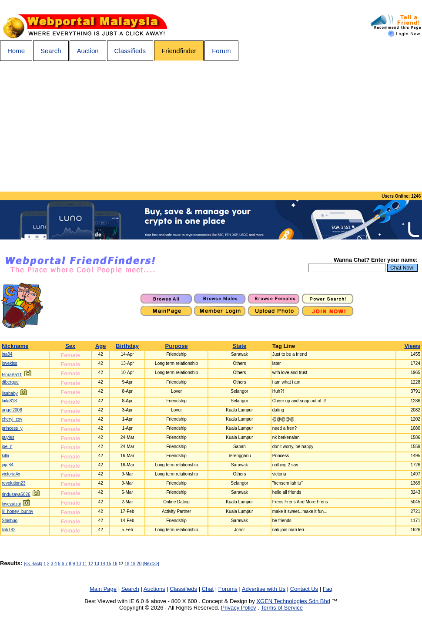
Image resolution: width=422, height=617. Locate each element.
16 (114, 563)
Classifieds (130, 50)
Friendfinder (178, 50)
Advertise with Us (263, 589)
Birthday (127, 346)
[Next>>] (151, 563)
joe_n (7, 446)
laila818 (9, 400)
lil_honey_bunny (17, 511)
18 (126, 563)
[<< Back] (33, 563)
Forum (221, 50)
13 (96, 563)
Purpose (176, 346)
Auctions (154, 589)
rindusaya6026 (16, 494)
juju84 (7, 464)
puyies (8, 437)
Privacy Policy (238, 607)
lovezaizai (11, 504)
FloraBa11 (12, 374)
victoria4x (11, 474)
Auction (88, 50)
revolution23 (13, 483)
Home (16, 50)
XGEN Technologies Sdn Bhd (293, 601)
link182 (9, 529)
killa (5, 455)
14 (102, 563)
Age (100, 346)
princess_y (12, 428)
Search (50, 50)
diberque (10, 382)
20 (139, 563)
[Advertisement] (211, 126)
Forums (228, 589)
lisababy (10, 393)
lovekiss (9, 363)
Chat (208, 589)
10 (78, 563)
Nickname (15, 346)
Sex (70, 346)
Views (412, 346)
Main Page (103, 589)
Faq (327, 589)
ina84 (7, 354)
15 (109, 563)
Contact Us (304, 589)
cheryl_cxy (12, 419)
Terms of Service (282, 607)
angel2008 (12, 410)
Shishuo (9, 520)
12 (90, 563)
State (239, 346)
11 (84, 563)
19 (133, 563)
